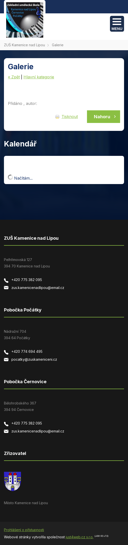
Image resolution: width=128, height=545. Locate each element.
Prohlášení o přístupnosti (24, 530)
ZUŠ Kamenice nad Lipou (24, 45)
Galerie (58, 45)
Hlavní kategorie (38, 76)
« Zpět (14, 76)
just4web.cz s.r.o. (79, 537)
